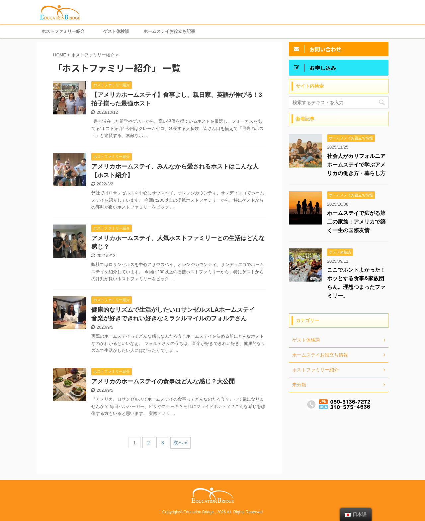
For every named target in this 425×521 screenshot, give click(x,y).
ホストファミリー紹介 (63, 31)
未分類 (299, 384)
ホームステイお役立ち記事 (169, 31)
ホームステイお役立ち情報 (320, 355)
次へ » (180, 442)
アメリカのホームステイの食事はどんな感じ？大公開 (163, 381)
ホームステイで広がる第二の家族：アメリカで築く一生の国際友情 (356, 221)
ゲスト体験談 (116, 31)
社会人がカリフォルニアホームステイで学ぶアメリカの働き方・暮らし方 (356, 164)
